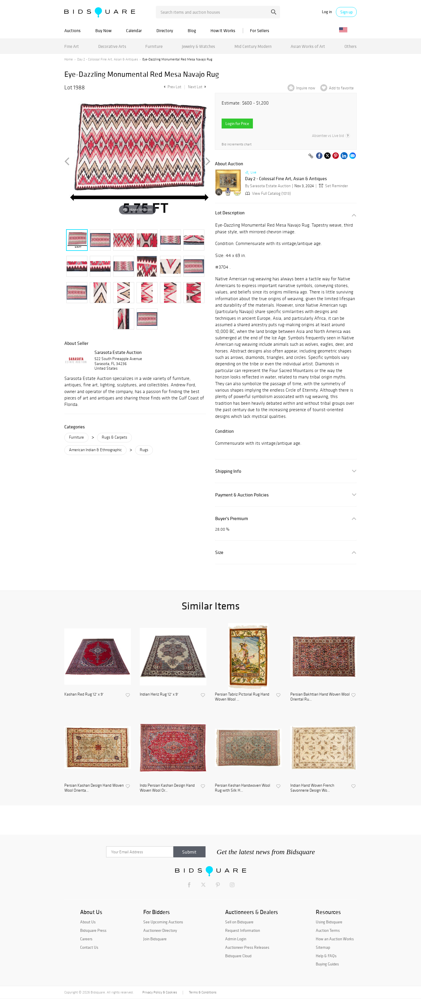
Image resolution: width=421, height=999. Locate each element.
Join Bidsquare (155, 938)
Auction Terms (328, 930)
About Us (88, 922)
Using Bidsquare (329, 922)
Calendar (134, 30)
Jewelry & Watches (198, 46)
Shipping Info (228, 471)
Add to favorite (341, 88)
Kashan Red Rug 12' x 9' (83, 694)
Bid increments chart (236, 144)
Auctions (72, 30)
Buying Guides (327, 964)
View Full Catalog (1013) (267, 193)
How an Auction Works (335, 938)
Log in (327, 12)
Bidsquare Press (93, 930)
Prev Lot (171, 86)
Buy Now (103, 30)
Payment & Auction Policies (242, 495)
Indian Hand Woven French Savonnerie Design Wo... (312, 788)
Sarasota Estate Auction (118, 352)
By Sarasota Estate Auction (268, 186)
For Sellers (259, 30)
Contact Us (89, 947)
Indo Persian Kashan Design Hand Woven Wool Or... (167, 788)
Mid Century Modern (253, 46)
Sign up (346, 12)
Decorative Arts (112, 46)
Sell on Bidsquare (239, 922)
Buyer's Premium (231, 518)
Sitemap (323, 947)
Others (350, 46)
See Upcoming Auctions (163, 922)
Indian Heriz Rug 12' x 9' (159, 694)
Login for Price (237, 123)
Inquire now (305, 88)
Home (68, 59)
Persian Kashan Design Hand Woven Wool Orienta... (94, 788)
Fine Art (71, 46)
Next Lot (197, 86)
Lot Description (230, 213)
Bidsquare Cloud (238, 955)
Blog (192, 30)
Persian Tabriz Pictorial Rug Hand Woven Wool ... (242, 697)
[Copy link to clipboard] (310, 156)
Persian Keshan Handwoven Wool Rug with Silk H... (242, 788)
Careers (86, 938)
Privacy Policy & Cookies (159, 992)
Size (219, 552)
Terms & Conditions (202, 992)
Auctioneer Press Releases (247, 947)
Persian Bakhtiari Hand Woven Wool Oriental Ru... (320, 697)
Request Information (242, 930)
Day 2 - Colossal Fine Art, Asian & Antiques (107, 59)
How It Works (222, 30)
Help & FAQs (326, 955)
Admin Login (235, 938)
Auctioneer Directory (160, 930)
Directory (164, 30)
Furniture (154, 46)
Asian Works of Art (308, 46)
